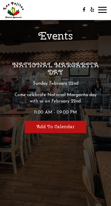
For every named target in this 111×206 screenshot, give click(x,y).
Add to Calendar (55, 127)
